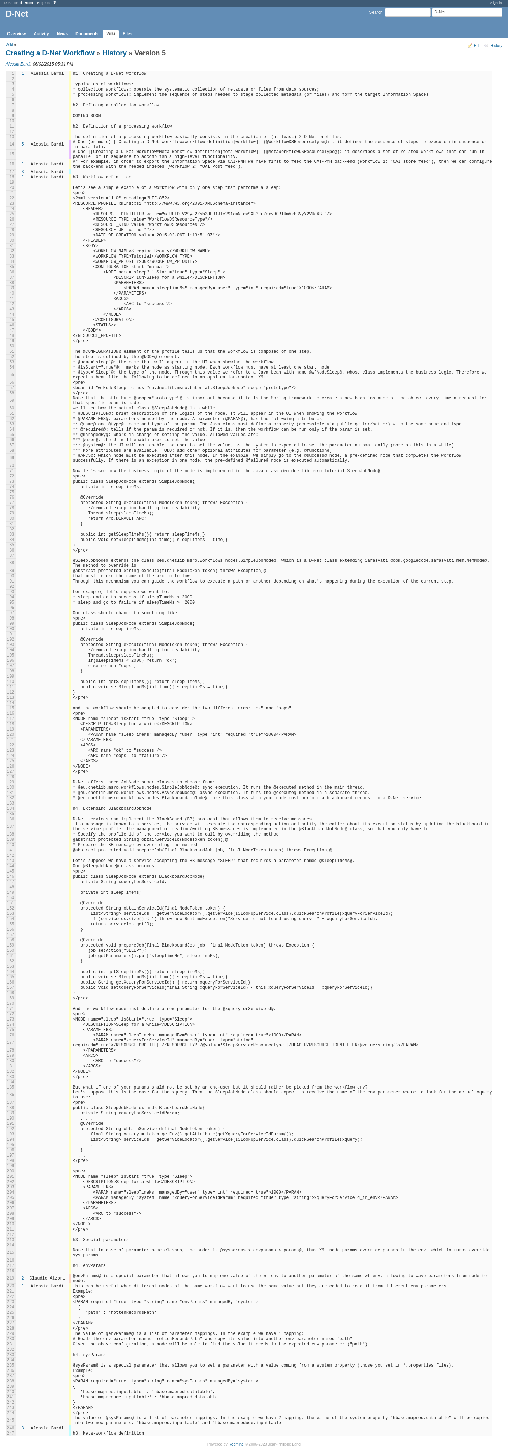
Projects (43, 3)
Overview (16, 33)
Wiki (110, 33)
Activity (41, 33)
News (62, 33)
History (496, 45)
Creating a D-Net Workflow (50, 53)
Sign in (496, 3)
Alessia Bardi (18, 64)
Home (29, 3)
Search (375, 12)
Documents (86, 33)
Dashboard (13, 3)
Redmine (236, 1444)
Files (127, 33)
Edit (477, 45)
